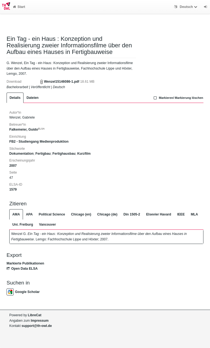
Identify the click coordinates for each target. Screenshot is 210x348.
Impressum (40, 321)
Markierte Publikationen (25, 263)
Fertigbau (43, 154)
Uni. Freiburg (22, 224)
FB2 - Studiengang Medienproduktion (39, 141)
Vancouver (47, 224)
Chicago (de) (107, 214)
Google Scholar (23, 292)
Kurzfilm (84, 154)
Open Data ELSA (22, 269)
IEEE (181, 214)
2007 (13, 166)
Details (15, 98)
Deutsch (186, 7)
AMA (16, 214)
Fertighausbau (63, 154)
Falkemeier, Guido (27, 129)
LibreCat (34, 315)
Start (19, 7)
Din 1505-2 (131, 214)
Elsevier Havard (158, 214)
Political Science (52, 214)
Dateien (33, 98)
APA (29, 214)
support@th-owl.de (37, 326)
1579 (13, 189)
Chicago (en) (81, 214)
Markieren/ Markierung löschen (177, 97)
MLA (194, 214)
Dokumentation (21, 154)
